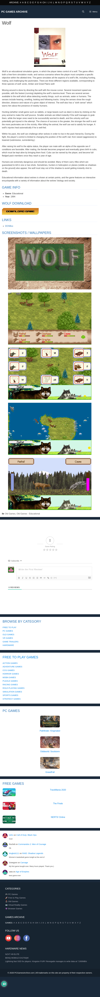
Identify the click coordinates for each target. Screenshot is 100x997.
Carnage (24, 862)
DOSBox (9, 226)
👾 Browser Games (13, 908)
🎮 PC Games (11, 894)
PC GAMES (8, 631)
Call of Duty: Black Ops (26, 835)
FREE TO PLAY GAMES (20, 657)
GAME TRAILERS (10, 642)
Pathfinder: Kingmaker (50, 731)
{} (51, 578)
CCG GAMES (9, 670)
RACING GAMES (10, 684)
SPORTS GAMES (10, 695)
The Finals (58, 803)
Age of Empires (22, 872)
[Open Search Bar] (83, 11)
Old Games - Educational (28, 514)
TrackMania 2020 (58, 790)
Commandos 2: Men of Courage (32, 844)
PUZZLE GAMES (10, 681)
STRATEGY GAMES (12, 699)
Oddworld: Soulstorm (50, 751)
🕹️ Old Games (11, 901)
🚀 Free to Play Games (15, 898)
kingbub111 (14, 853)
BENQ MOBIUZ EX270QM (16, 958)
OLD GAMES (8, 634)
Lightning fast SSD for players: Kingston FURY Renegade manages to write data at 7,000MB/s (46, 961)
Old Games (10, 514)
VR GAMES (8, 638)
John (11, 835)
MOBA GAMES (9, 677)
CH (44, 2)
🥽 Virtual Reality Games (16, 905)
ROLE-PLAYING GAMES (13, 688)
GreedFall (50, 772)
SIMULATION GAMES (12, 692)
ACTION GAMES (10, 663)
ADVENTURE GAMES (12, 666)
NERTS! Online (58, 817)
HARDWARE (8, 645)
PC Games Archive (14, 11)
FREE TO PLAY (9, 627)
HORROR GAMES (11, 674)
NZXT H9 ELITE (12, 954)
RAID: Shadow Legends (32, 853)
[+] (55, 578)
